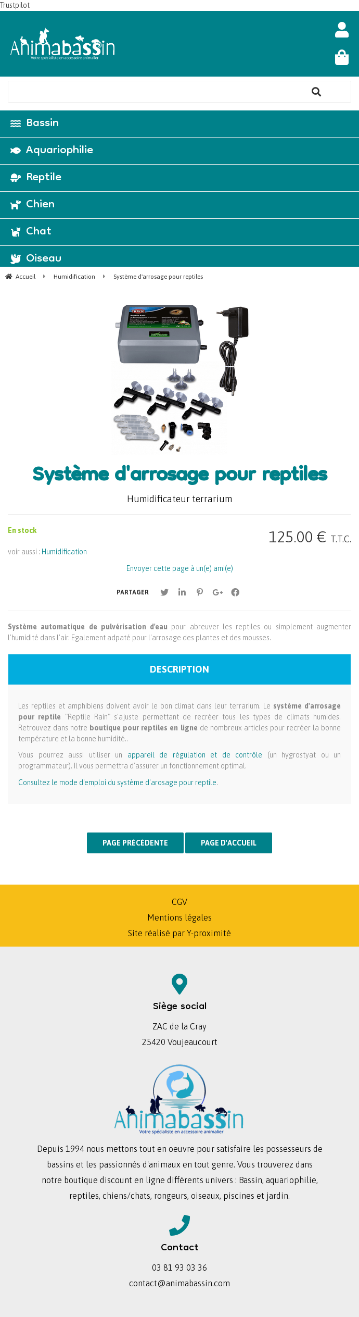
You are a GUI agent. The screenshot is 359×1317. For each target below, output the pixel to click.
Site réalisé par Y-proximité (179, 933)
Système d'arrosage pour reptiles (179, 476)
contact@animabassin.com (179, 1283)
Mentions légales (179, 917)
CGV (179, 901)
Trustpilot (15, 5)
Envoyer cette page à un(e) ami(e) (179, 568)
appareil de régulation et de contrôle (195, 755)
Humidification (64, 552)
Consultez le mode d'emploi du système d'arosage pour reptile (117, 782)
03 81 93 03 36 (179, 1267)
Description (179, 669)
